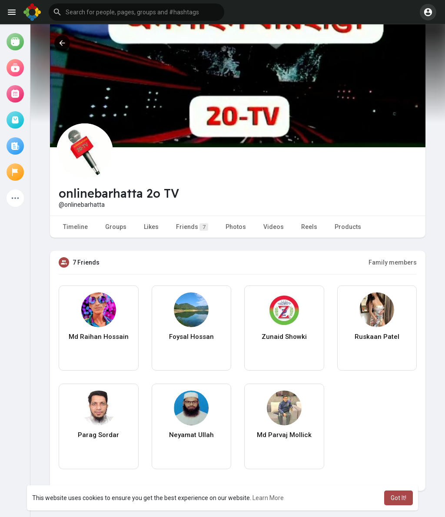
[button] (136, 12)
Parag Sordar (98, 435)
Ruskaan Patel (377, 337)
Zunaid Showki (284, 337)
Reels (309, 226)
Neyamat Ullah (191, 435)
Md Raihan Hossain (99, 337)
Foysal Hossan (191, 337)
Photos (236, 226)
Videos (273, 226)
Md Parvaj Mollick (284, 435)
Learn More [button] (268, 497)
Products (348, 226)
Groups (115, 226)
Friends (192, 227)
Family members (393, 262)
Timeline (75, 226)
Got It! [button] (398, 497)
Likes (151, 226)
